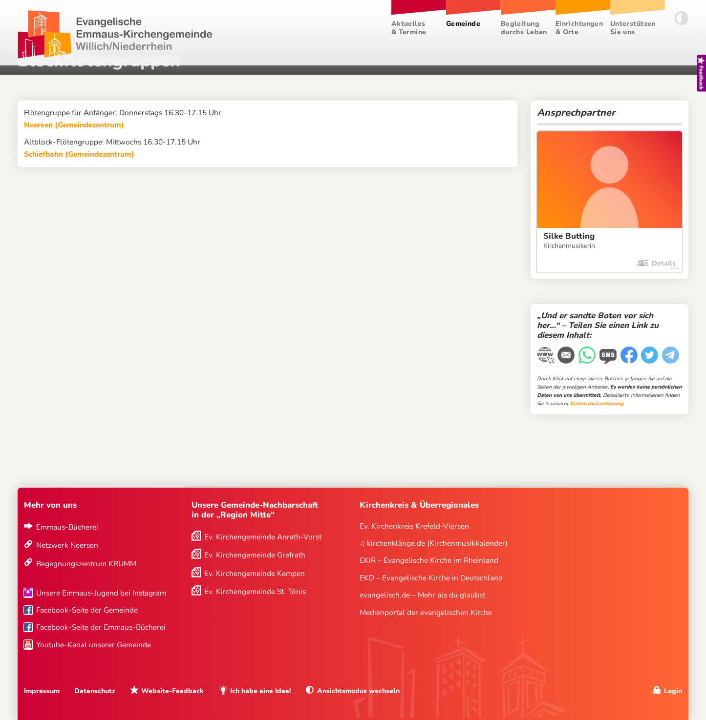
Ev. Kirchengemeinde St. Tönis (255, 591)
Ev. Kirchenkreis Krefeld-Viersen (414, 526)
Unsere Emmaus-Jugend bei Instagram (101, 593)
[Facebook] (630, 356)
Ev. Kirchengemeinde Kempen (254, 573)
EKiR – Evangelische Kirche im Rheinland (429, 560)
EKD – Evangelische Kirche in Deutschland (431, 578)
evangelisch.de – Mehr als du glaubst (422, 595)
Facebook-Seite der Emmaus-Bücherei (101, 627)
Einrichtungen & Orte (579, 28)
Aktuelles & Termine (409, 28)
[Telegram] (671, 356)
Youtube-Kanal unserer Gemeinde (93, 644)
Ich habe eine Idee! (260, 691)
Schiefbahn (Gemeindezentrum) (79, 154)
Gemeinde (463, 23)
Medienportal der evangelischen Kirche (426, 612)
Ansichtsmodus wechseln (358, 691)
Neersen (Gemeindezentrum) (74, 125)
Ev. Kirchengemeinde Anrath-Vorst (262, 537)
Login (673, 691)
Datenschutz (94, 691)
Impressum (42, 691)
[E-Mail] (567, 356)
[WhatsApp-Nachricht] (588, 356)
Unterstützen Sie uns (633, 28)
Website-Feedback (172, 691)
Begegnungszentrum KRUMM (86, 563)
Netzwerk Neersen (67, 545)
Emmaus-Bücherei (67, 527)
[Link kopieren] (546, 356)
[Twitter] (650, 356)
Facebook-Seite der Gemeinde (87, 610)
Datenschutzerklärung (596, 403)
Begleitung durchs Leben (524, 28)
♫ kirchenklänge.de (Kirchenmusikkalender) (434, 543)
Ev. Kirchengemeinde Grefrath (254, 555)
